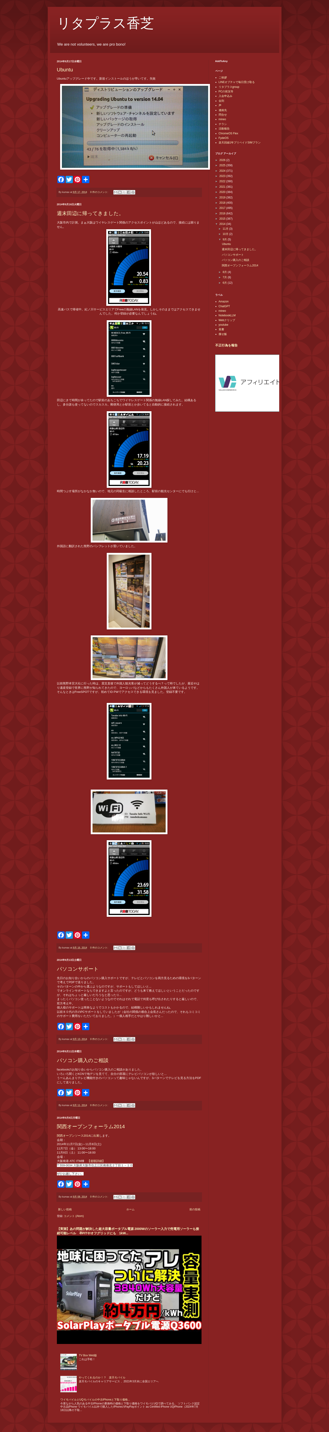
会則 (221, 100)
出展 (96, 1135)
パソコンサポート (78, 969)
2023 (222, 176)
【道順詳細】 (96, 1161)
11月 (226, 228)
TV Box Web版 (88, 1355)
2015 (222, 218)
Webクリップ (227, 320)
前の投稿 (194, 1209)
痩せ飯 (223, 334)
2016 (222, 213)
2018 (222, 202)
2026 (222, 160)
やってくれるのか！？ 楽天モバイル (102, 1377)
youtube (223, 324)
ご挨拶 (223, 77)
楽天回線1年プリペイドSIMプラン (240, 142)
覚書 (221, 329)
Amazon (224, 301)
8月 (225, 272)
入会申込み (225, 96)
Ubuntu (65, 70)
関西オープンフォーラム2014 (91, 1126)
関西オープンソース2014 (73, 1135)
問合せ (223, 114)
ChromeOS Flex (228, 133)
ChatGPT (224, 306)
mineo (222, 119)
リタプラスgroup (229, 86)
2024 (222, 170)
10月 (226, 234)
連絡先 (223, 110)
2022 (222, 181)
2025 (222, 165)
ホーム (130, 1209)
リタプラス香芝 (105, 23)
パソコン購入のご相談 (83, 1060)
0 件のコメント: (99, 192)
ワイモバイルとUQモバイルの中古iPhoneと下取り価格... (95, 1399)
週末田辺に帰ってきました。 (90, 213)
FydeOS (224, 138)
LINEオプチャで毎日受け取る (237, 82)
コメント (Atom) (74, 1216)
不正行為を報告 (226, 345)
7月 (225, 277)
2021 (222, 186)
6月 (225, 282)
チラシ (223, 124)
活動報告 (224, 128)
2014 (222, 224)
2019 (222, 197)
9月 (225, 239)
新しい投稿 (65, 1209)
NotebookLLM (227, 315)
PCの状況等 (226, 91)
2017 (222, 208)
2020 (222, 192)
